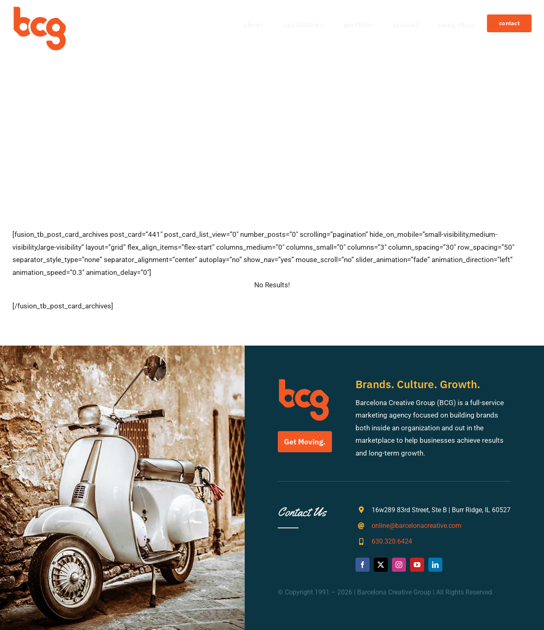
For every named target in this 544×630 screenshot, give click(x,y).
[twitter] (381, 565)
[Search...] (272, 120)
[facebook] (363, 565)
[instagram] (399, 565)
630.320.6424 (392, 541)
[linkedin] (435, 565)
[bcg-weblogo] (39, 9)
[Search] (105, 120)
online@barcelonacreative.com (416, 526)
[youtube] (417, 565)
